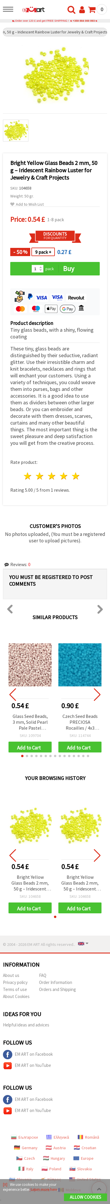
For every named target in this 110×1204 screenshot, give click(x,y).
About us (11, 975)
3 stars (52, 476)
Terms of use (15, 989)
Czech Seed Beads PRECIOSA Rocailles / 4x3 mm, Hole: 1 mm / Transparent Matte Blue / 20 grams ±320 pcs (80, 722)
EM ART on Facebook (28, 1054)
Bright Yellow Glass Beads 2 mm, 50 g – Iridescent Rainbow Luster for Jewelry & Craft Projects (30, 883)
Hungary (54, 1158)
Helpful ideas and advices (26, 1025)
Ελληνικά (57, 1137)
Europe (83, 1158)
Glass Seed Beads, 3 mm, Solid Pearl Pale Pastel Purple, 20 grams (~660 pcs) (30, 722)
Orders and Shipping (57, 989)
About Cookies (16, 996)
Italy (25, 1168)
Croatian (85, 1147)
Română (88, 1137)
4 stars (64, 476)
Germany (26, 1147)
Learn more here (44, 1189)
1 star (28, 476)
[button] (22, 756)
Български (24, 1137)
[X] (5, 1184)
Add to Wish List (27, 204)
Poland (51, 1168)
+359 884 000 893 (84, 20)
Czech (25, 1158)
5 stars (76, 476)
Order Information (55, 982)
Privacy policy (15, 982)
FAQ (42, 975)
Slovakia (81, 1168)
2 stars (40, 476)
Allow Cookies (85, 1197)
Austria (56, 1147)
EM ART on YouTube (27, 1065)
